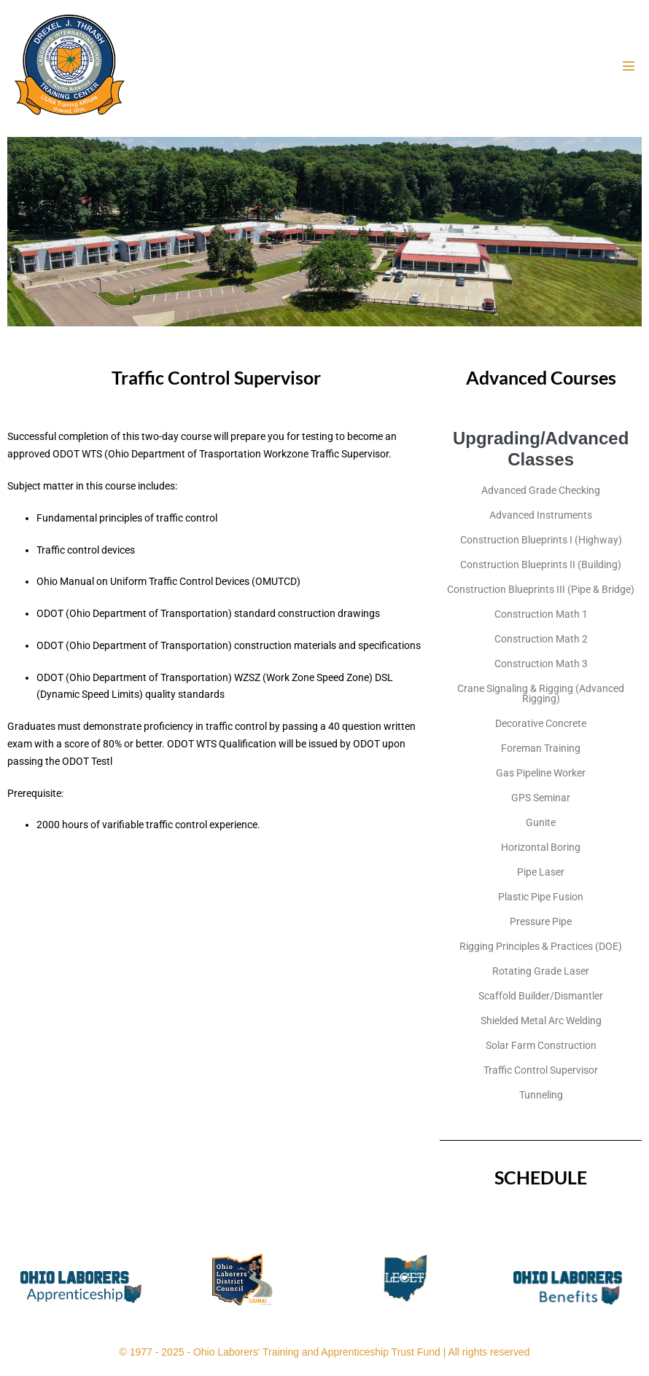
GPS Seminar (540, 797)
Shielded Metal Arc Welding (541, 1020)
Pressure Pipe (541, 921)
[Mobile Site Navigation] (628, 65)
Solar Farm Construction (541, 1045)
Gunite (541, 822)
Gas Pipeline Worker (541, 773)
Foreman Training (540, 748)
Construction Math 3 (541, 663)
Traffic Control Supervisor (540, 1070)
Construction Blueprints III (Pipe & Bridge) (540, 589)
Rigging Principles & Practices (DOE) (540, 946)
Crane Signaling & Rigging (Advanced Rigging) (540, 693)
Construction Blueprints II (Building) (540, 564)
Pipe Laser (540, 872)
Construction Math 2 (541, 639)
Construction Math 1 (541, 614)
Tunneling (541, 1095)
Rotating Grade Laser (540, 971)
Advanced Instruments (540, 515)
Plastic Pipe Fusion (540, 897)
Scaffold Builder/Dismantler (540, 996)
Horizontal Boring (540, 847)
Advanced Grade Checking (540, 490)
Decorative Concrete (540, 723)
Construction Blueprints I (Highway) (541, 540)
